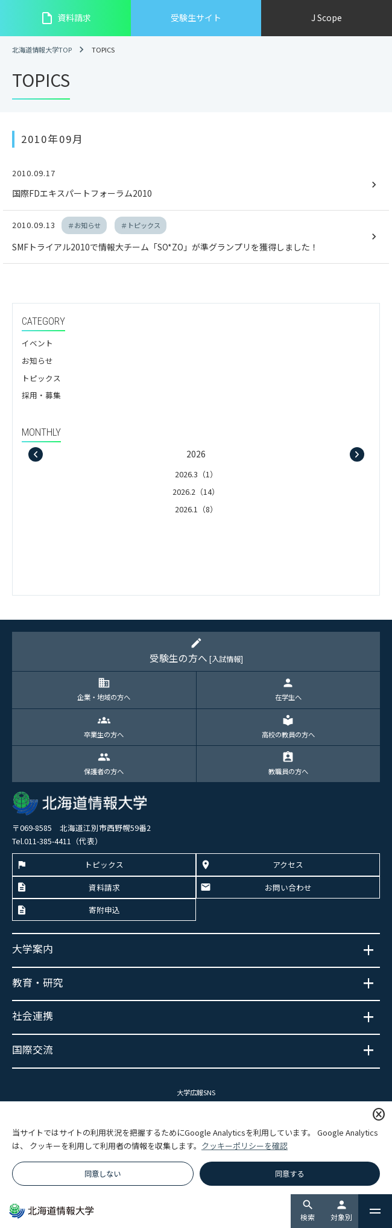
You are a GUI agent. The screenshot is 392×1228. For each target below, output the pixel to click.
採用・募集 (41, 395)
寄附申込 (104, 909)
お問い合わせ (288, 887)
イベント (37, 343)
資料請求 (65, 18)
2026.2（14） (196, 491)
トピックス (41, 378)
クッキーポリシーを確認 (244, 1145)
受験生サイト (196, 17)
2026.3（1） (196, 474)
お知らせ (37, 360)
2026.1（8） (196, 509)
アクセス (288, 864)
